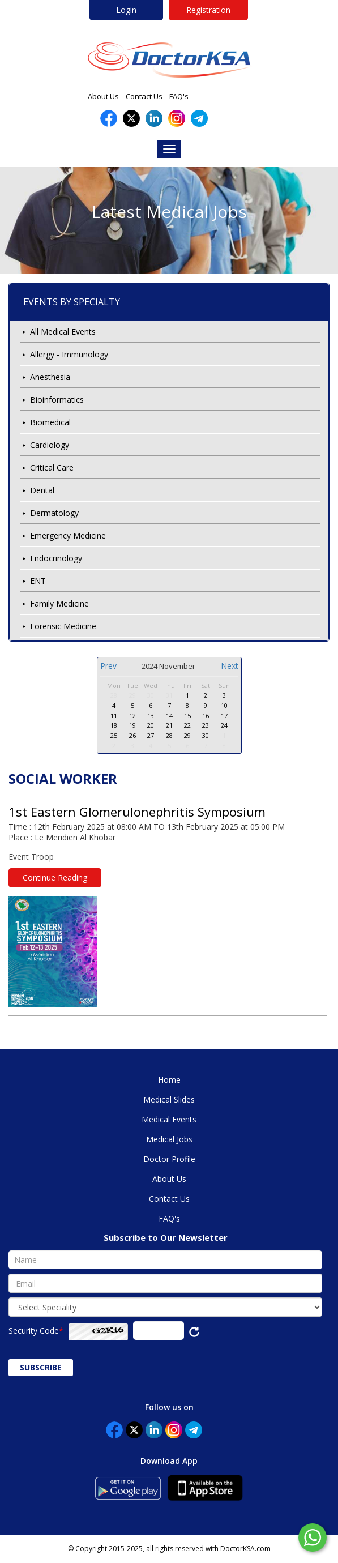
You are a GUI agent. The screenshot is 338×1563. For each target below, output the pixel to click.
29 (132, 695)
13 (150, 715)
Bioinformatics (57, 399)
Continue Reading (55, 877)
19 (132, 725)
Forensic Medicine (63, 626)
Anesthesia (50, 376)
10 (224, 705)
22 (187, 725)
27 (150, 735)
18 (113, 725)
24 (224, 725)
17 (224, 715)
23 (205, 725)
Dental (42, 490)
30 (150, 695)
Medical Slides (169, 1099)
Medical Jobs (169, 1139)
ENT (38, 580)
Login (126, 10)
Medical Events (169, 1119)
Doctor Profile (169, 1159)
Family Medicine (59, 603)
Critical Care (52, 467)
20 (150, 725)
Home (169, 1079)
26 (132, 735)
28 (113, 695)
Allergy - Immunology (69, 354)
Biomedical (50, 422)
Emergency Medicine (68, 535)
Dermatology (54, 512)
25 (113, 735)
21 (169, 725)
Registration (208, 10)
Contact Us (144, 96)
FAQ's (179, 96)
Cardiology (49, 444)
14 (169, 715)
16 (205, 715)
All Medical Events (63, 331)
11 (113, 715)
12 (132, 715)
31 (169, 695)
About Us (103, 96)
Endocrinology (56, 558)
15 (187, 715)
